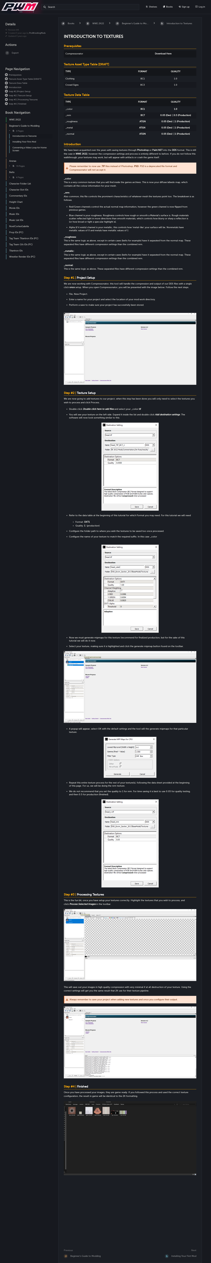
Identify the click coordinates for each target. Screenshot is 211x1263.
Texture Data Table (18, 83)
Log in (200, 6)
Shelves (151, 6)
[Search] (45, 7)
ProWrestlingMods (37, 33)
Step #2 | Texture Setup (20, 95)
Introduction (15, 87)
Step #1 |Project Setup (20, 91)
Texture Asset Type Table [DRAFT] (25, 79)
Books (168, 6)
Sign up (184, 6)
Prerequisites (15, 75)
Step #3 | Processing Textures (23, 99)
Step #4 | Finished (17, 104)
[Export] (28, 53)
